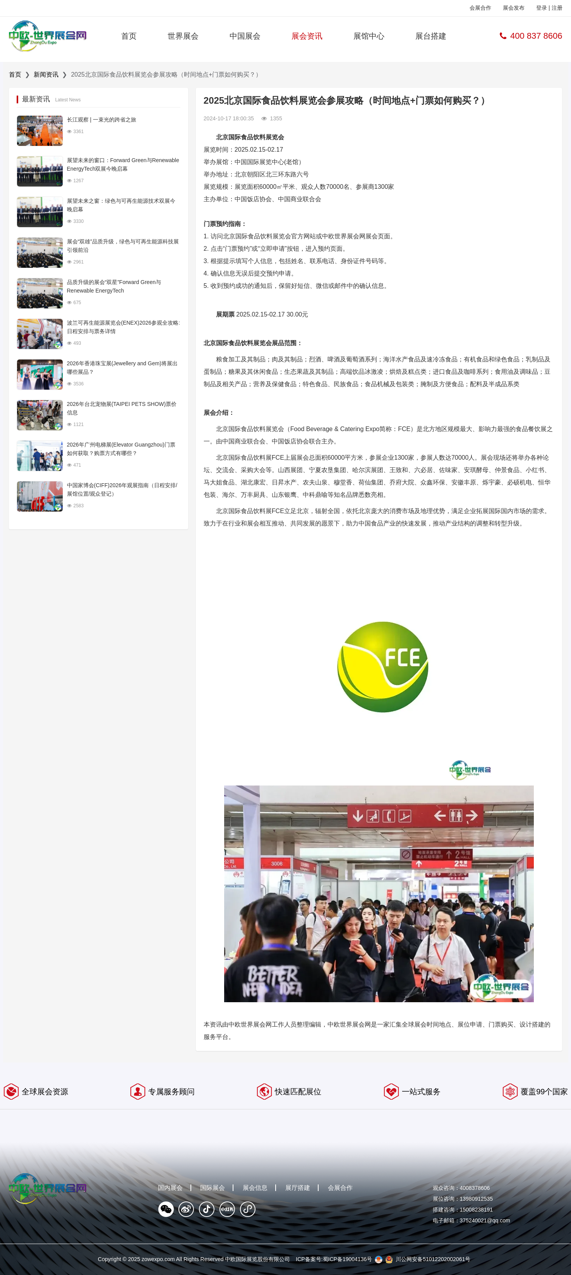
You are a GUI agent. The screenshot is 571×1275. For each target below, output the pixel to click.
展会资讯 (307, 36)
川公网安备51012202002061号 (433, 1259)
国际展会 (212, 1187)
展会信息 (255, 1187)
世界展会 (183, 36)
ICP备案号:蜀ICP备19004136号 (334, 1259)
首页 (129, 36)
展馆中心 (368, 36)
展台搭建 (430, 36)
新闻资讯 (46, 74)
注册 (557, 8)
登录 (541, 8)
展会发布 (514, 8)
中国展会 (245, 36)
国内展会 (170, 1187)
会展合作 (480, 8)
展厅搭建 (297, 1187)
